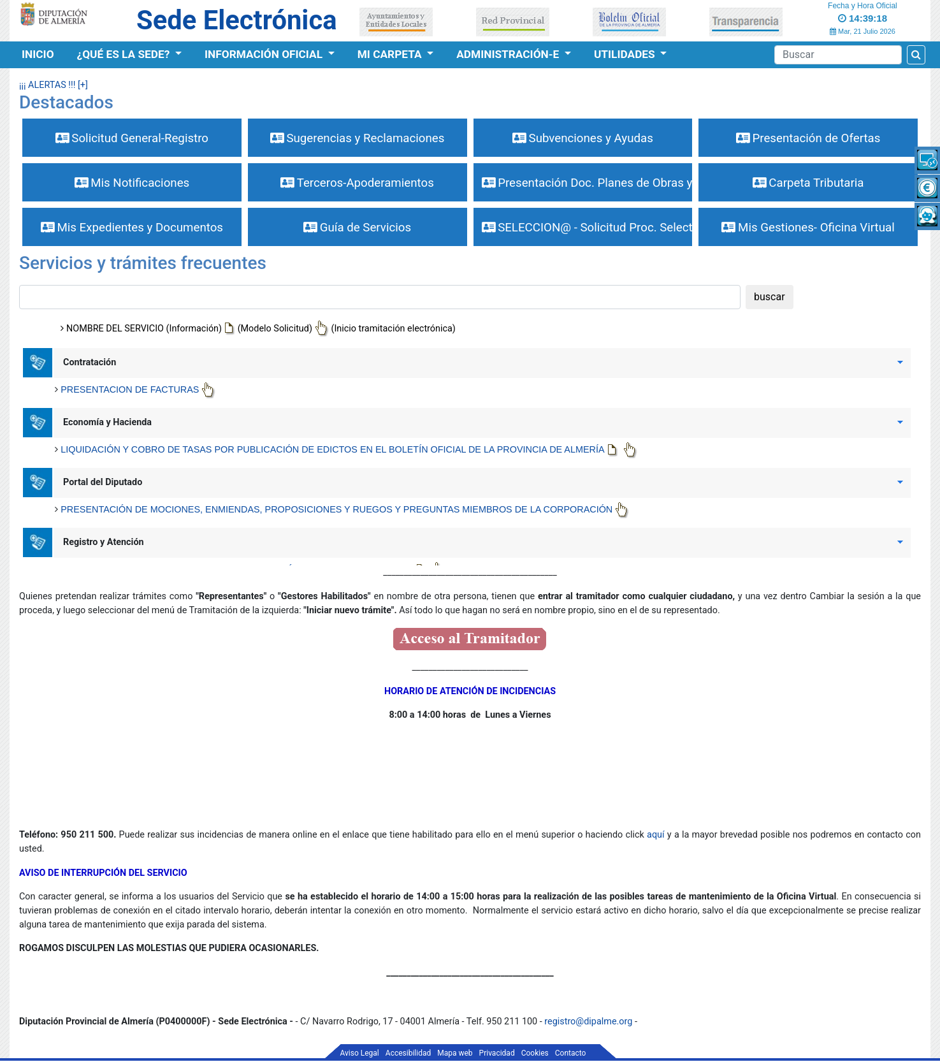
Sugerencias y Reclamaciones (357, 138)
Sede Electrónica (236, 20)
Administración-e (508, 54)
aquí (657, 834)
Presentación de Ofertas (808, 138)
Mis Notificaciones (132, 183)
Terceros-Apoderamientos (356, 183)
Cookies (535, 1053)
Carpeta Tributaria (808, 183)
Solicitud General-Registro (131, 138)
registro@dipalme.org (588, 1021)
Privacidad (497, 1053)
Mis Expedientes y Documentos (132, 228)
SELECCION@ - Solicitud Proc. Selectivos (587, 228)
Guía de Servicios (357, 228)
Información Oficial (265, 54)
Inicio (38, 54)
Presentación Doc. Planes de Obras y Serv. (587, 183)
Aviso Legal (359, 1053)
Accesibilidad (408, 1053)
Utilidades (626, 54)
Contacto (570, 1053)
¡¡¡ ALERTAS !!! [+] (53, 85)
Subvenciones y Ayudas (582, 138)
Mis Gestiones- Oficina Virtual (807, 228)
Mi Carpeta (391, 54)
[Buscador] (838, 54)
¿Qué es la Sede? (125, 54)
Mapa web (454, 1053)
